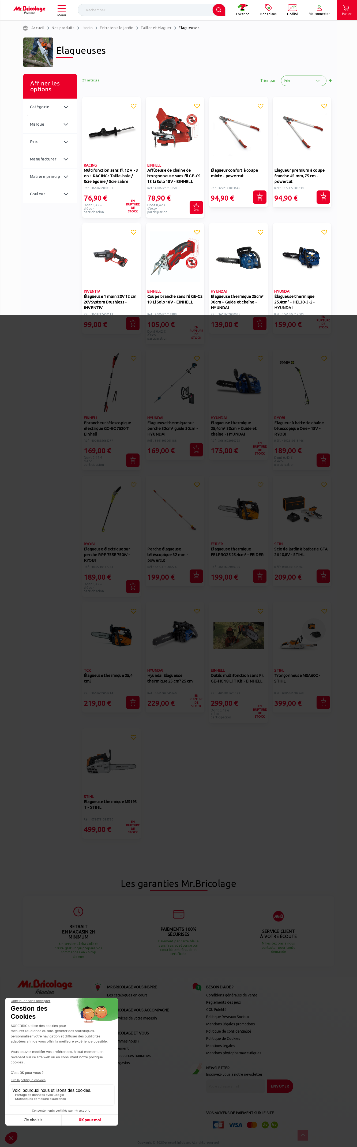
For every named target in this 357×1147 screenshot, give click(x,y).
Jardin (87, 28)
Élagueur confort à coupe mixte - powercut (234, 173)
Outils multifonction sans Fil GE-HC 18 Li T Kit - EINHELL (237, 678)
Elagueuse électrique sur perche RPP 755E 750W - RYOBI (107, 555)
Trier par (268, 81)
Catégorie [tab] (40, 106)
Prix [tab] (34, 141)
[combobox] (152, 10)
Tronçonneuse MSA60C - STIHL (297, 678)
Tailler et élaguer (156, 28)
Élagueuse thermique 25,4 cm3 (108, 678)
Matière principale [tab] (45, 180)
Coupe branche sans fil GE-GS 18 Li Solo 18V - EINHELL (175, 299)
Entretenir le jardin (116, 28)
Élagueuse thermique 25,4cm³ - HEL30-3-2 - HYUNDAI (294, 302)
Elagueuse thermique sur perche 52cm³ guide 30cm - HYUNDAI (172, 428)
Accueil (38, 28)
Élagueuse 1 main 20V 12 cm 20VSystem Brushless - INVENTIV (110, 302)
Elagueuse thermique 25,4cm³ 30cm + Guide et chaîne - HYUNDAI (234, 428)
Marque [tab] (37, 124)
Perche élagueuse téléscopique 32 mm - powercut (167, 555)
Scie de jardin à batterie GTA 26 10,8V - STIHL (301, 552)
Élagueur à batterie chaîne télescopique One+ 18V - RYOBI (299, 428)
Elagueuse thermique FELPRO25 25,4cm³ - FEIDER (237, 552)
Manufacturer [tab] (43, 159)
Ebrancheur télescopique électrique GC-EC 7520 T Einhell (107, 428)
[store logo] (29, 10)
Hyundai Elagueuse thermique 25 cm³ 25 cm (170, 678)
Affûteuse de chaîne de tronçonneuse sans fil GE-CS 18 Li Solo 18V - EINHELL (173, 176)
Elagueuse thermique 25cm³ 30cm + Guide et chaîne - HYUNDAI (237, 302)
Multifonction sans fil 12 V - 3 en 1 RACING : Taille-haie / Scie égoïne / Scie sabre (111, 176)
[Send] (280, 1086)
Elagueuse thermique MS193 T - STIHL (110, 804)
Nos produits (63, 28)
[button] (133, 107)
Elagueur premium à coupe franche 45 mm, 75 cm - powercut (299, 176)
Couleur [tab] (37, 194)
